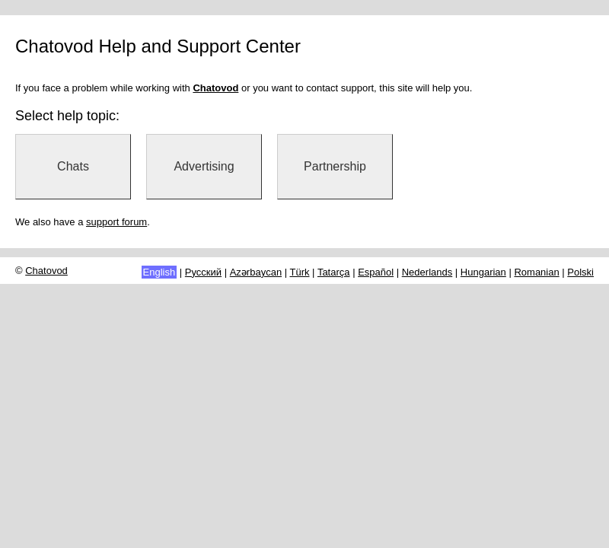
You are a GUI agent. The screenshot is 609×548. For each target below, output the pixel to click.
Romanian (536, 272)
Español (376, 272)
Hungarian (483, 272)
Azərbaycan (256, 272)
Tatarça (333, 272)
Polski (580, 272)
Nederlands (427, 272)
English (159, 272)
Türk (300, 272)
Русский (203, 272)
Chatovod (46, 270)
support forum (116, 222)
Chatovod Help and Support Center (158, 46)
